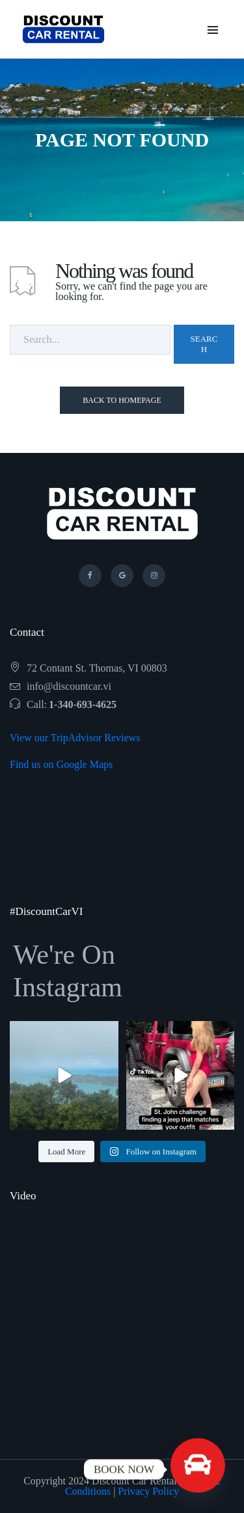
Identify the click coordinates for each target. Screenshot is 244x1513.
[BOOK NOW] (197, 1469)
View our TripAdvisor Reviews (75, 737)
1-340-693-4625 (82, 704)
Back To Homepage (122, 400)
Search (204, 344)
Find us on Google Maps (61, 764)
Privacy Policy (148, 1491)
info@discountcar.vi (69, 686)
